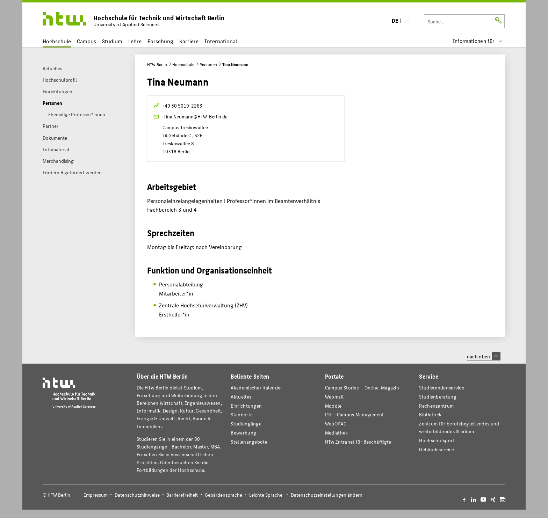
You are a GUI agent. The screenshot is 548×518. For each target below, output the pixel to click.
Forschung (160, 41)
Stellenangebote (249, 441)
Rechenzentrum (436, 405)
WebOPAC (335, 423)
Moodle (333, 405)
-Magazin (362, 387)
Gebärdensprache (223, 494)
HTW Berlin (157, 64)
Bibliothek (430, 414)
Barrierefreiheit (182, 494)
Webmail (334, 396)
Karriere (189, 41)
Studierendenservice (441, 387)
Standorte (242, 414)
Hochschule (57, 41)
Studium (112, 41)
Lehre (135, 41)
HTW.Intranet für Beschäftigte (358, 441)
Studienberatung (437, 396)
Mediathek (336, 432)
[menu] (478, 41)
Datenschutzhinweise (137, 494)
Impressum (96, 494)
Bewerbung (243, 432)
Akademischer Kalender (256, 387)
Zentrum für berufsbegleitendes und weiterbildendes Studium (459, 427)
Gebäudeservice (436, 449)
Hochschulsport (436, 440)
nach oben (483, 356)
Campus (86, 41)
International (220, 41)
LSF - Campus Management (354, 414)
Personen (208, 64)
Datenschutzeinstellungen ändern (326, 494)
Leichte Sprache (265, 494)
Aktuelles (241, 396)
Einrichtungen (246, 405)
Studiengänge (246, 423)
